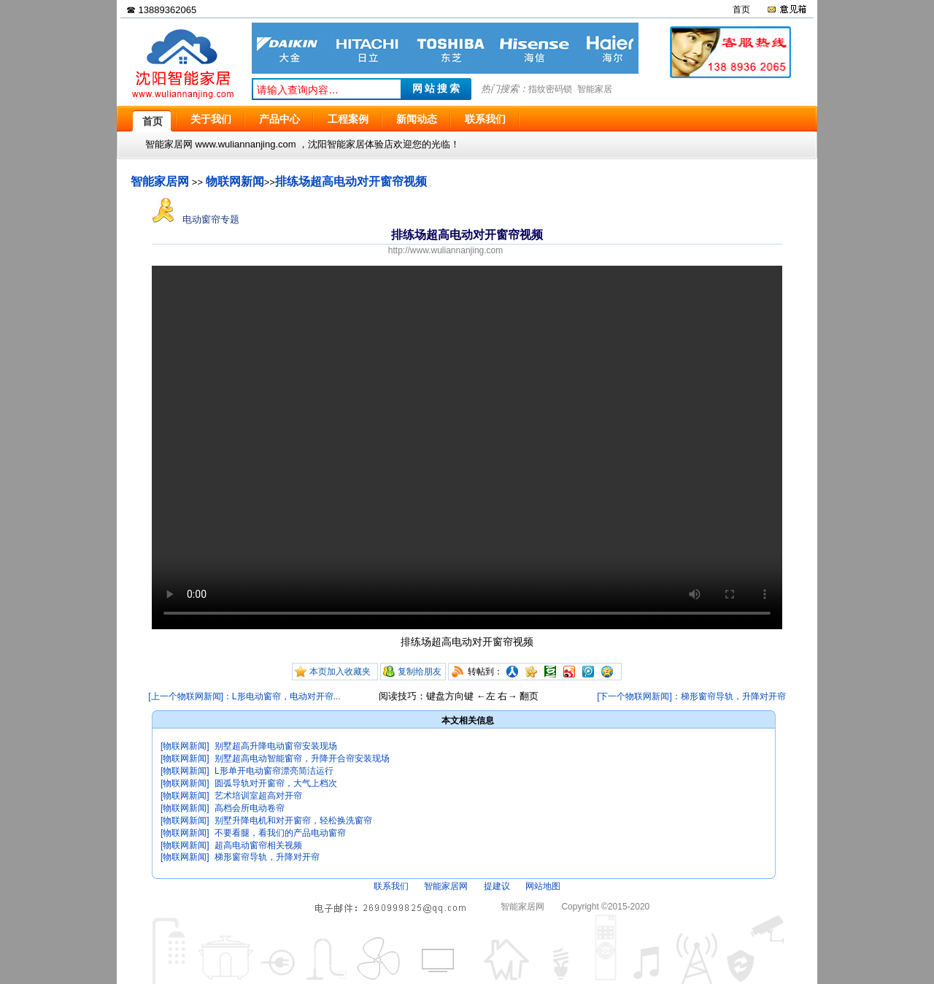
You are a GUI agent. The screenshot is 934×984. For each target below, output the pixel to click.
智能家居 (594, 89)
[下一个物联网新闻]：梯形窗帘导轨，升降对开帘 (691, 696)
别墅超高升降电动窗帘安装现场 (276, 746)
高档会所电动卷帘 (250, 808)
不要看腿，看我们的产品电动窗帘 (280, 833)
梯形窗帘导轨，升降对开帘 (267, 857)
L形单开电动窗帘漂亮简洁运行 (274, 771)
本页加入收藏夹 (340, 671)
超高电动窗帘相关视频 (258, 845)
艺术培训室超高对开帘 (258, 796)
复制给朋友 (419, 671)
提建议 (497, 886)
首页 (741, 9)
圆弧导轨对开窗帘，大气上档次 (276, 783)
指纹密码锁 (550, 89)
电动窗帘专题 (195, 219)
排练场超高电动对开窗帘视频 (351, 181)
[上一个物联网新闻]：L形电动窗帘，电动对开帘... (244, 696)
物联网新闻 (235, 181)
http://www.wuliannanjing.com (445, 250)
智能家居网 (160, 181)
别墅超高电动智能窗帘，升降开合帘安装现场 (302, 758)
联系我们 (391, 886)
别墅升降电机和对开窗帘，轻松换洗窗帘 (293, 820)
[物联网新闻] (185, 746)
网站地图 (542, 886)
